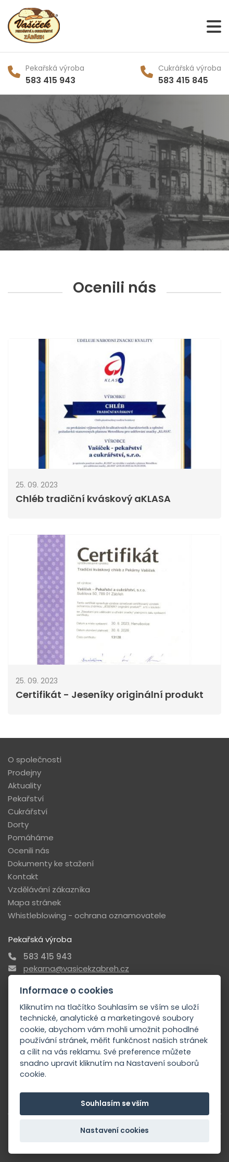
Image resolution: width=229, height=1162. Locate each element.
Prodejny (24, 772)
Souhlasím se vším (115, 1103)
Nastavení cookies (114, 1130)
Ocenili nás (28, 850)
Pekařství (26, 798)
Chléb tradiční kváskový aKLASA (93, 498)
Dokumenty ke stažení (51, 863)
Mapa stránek (34, 902)
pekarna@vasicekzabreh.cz (76, 968)
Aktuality (24, 785)
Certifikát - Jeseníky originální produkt (109, 694)
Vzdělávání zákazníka (49, 889)
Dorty (18, 824)
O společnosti (34, 759)
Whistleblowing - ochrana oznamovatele (87, 915)
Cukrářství (27, 811)
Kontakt (23, 876)
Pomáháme (31, 837)
